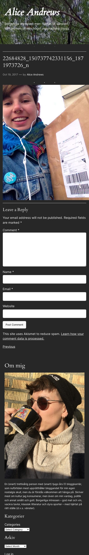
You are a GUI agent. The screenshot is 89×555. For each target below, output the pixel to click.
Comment (11, 230)
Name (8, 272)
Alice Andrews (35, 74)
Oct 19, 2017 (10, 74)
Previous (9, 346)
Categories (12, 524)
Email (8, 289)
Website (9, 306)
